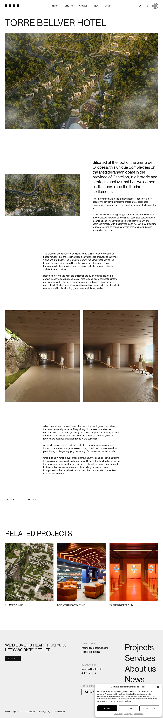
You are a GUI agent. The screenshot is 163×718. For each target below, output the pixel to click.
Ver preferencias (149, 708)
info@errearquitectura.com (95, 647)
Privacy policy (128, 714)
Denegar (128, 708)
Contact (108, 6)
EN (140, 6)
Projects (54, 6)
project (87, 263)
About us (83, 6)
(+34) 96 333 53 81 (91, 652)
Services (69, 6)
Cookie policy (118, 714)
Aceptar (107, 708)
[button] (158, 687)
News (96, 6)
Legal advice (138, 714)
